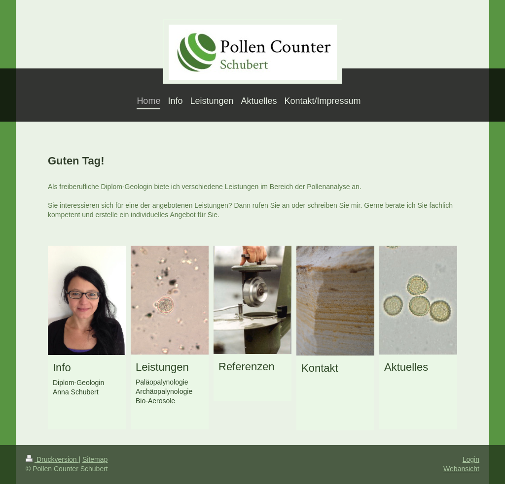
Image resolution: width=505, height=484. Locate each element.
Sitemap (95, 459)
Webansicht (461, 469)
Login (471, 459)
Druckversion (52, 459)
